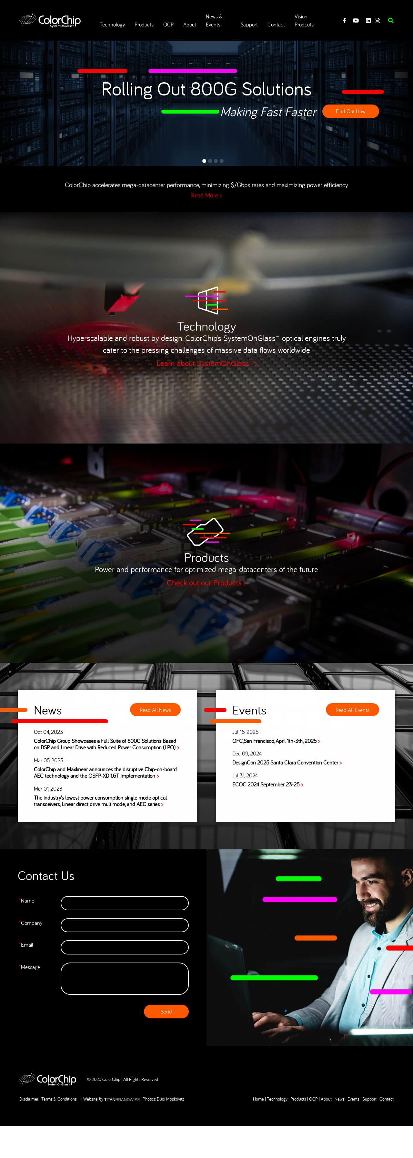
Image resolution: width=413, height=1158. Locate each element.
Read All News (154, 709)
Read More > (206, 195)
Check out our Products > (206, 583)
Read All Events (353, 709)
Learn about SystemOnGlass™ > (206, 364)
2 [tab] (210, 161)
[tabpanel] (206, 98)
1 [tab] (204, 161)
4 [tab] (222, 161)
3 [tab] (216, 161)
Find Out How (351, 111)
